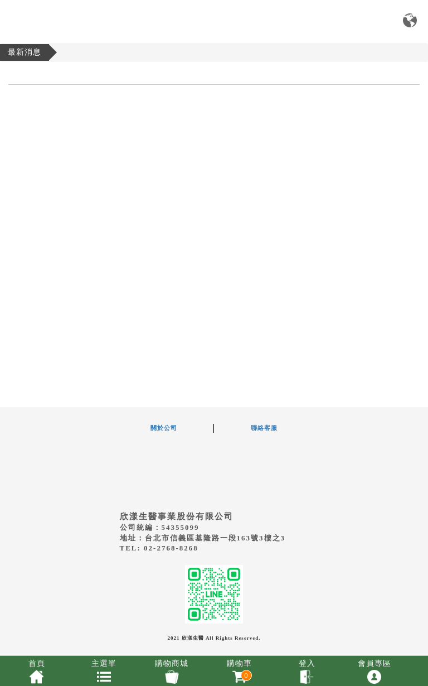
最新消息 (24, 52)
